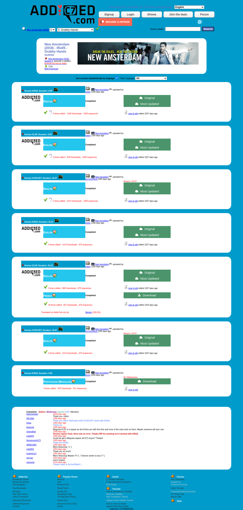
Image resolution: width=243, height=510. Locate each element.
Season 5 (48, 61)
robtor (88, 92)
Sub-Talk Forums (20, 494)
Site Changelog (177, 479)
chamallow (31, 432)
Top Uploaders (19, 485)
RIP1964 (30, 418)
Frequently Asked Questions (118, 482)
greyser (29, 458)
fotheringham (32, 414)
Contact (16, 506)
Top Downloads (19, 488)
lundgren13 (31, 453)
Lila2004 (30, 436)
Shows (151, 14)
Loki (59, 482)
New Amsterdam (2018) (58, 59)
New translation (102, 90)
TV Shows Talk (177, 494)
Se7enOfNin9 (91, 179)
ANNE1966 (31, 445)
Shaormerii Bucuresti (22, 500)
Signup (109, 14)
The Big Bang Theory (66, 497)
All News (16, 491)
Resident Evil (63, 485)
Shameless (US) (64, 494)
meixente (30, 462)
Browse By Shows (21, 479)
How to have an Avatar (116, 504)
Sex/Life (60, 479)
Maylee (88, 312)
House (60, 506)
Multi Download (51, 69)
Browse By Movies (21, 482)
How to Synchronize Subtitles (119, 491)
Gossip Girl (62, 491)
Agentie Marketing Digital (117, 506)
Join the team (178, 14)
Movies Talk (176, 497)
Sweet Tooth (62, 488)
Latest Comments (20, 497)
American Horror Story (67, 504)
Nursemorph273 (33, 440)
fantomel (30, 427)
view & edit (133, 114)
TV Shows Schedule (115, 479)
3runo (88, 375)
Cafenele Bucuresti (21, 504)
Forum (204, 14)
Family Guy (62, 500)
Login (130, 14)
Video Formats (177, 488)
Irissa (28, 423)
